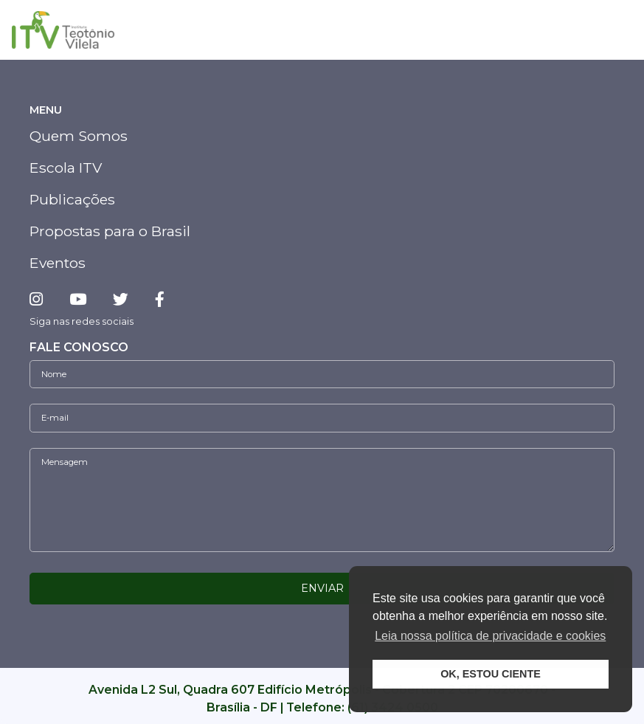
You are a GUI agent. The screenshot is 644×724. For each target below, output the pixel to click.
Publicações (72, 199)
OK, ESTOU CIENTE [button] (490, 674)
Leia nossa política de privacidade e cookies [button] (490, 636)
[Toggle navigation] (616, 30)
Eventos (58, 263)
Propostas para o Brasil (110, 231)
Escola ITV (66, 167)
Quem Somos (79, 136)
